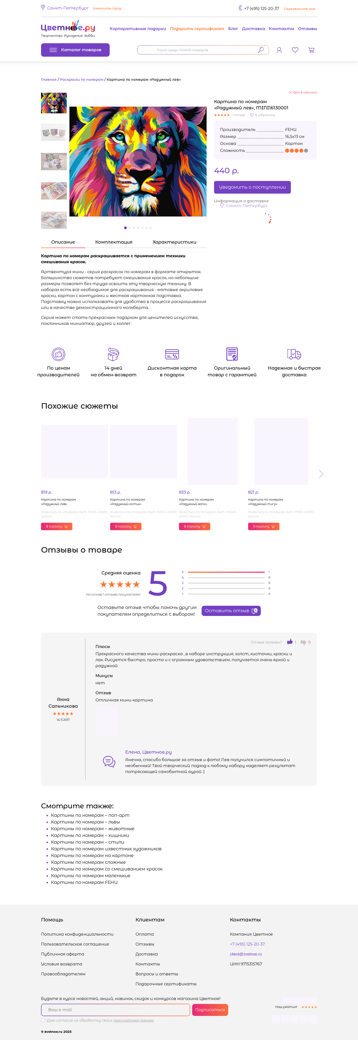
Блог (233, 28)
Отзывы (307, 28)
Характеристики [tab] (174, 242)
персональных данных (133, 1020)
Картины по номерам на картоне (92, 855)
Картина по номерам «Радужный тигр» (265, 502)
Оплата (144, 934)
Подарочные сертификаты (166, 984)
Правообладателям (63, 974)
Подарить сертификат (197, 28)
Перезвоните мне (299, 9)
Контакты (281, 28)
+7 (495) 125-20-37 (261, 8)
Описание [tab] (63, 242)
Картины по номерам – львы (85, 822)
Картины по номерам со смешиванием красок (107, 869)
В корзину (56, 526)
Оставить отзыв (231, 611)
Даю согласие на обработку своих (100, 1020)
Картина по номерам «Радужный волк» (196, 502)
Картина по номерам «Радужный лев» (58, 502)
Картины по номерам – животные (92, 828)
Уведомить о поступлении (252, 187)
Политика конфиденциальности (77, 934)
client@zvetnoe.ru (246, 954)
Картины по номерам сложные (88, 862)
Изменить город (107, 8)
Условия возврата (61, 964)
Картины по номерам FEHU (84, 882)
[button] (82, 8)
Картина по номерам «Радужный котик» (127, 502)
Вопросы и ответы (156, 974)
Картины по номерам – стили (87, 842)
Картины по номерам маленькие (91, 875)
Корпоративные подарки (138, 28)
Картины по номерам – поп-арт (90, 815)
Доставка (253, 28)
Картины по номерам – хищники (90, 835)
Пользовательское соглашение (75, 944)
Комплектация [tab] (114, 242)
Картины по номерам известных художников (106, 849)
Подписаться (210, 1009)
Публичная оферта (62, 954)
